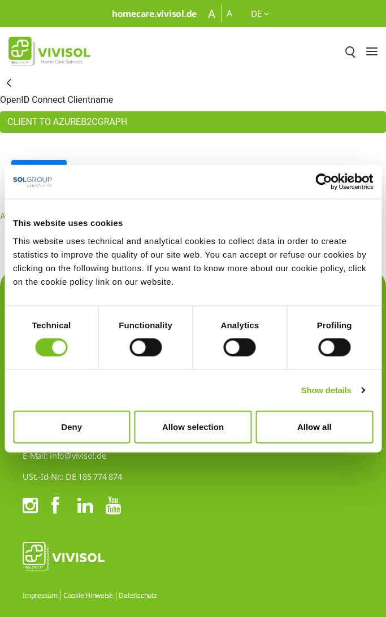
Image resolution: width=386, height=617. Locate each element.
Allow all (314, 426)
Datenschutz (138, 595)
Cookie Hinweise (88, 595)
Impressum (40, 595)
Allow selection (193, 426)
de (260, 13)
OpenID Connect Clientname (56, 99)
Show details (326, 390)
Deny (71, 426)
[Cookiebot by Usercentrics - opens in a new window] (323, 181)
